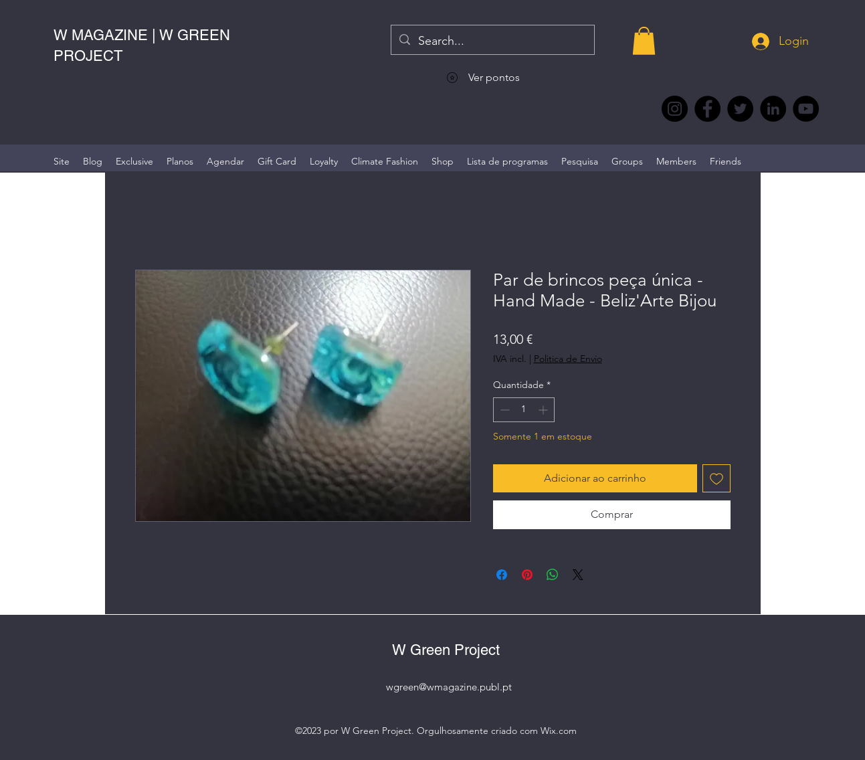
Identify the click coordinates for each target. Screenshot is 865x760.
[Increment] (544, 409)
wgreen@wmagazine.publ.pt (449, 686)
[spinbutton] (524, 409)
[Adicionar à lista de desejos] (716, 478)
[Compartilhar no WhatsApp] (553, 575)
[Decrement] (503, 409)
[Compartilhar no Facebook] (502, 575)
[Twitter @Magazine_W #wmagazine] (740, 109)
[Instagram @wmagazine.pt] (675, 109)
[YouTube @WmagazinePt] (806, 109)
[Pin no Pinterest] (527, 575)
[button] (644, 41)
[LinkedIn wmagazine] (773, 109)
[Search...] (492, 41)
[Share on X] (578, 575)
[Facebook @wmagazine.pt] (707, 109)
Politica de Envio (568, 359)
